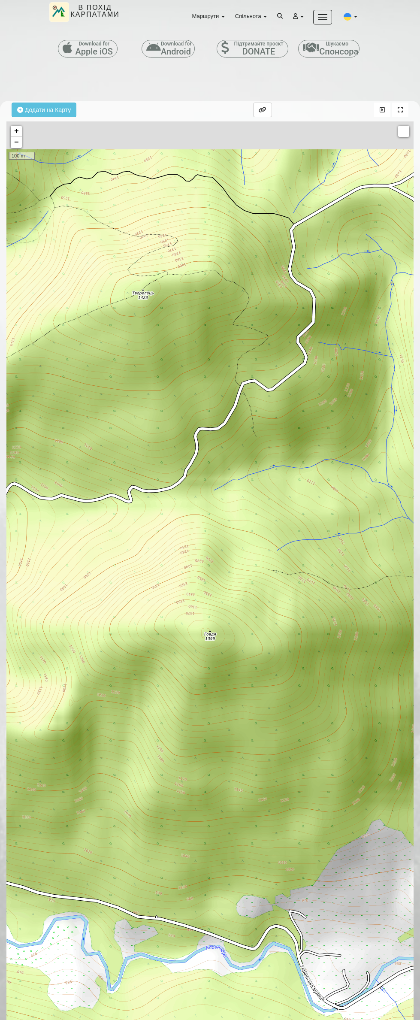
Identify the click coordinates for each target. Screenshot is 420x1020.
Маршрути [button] (208, 16)
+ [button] (16, 131)
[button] (350, 16)
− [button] (16, 142)
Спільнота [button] (251, 16)
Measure (403, 131)
